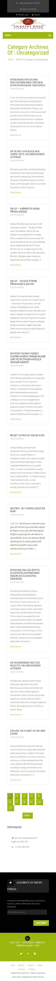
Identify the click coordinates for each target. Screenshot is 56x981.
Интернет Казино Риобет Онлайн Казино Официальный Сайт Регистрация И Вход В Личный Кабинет (27, 358)
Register (36, 15)
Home (11, 59)
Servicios (21, 965)
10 (39, 802)
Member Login (22, 15)
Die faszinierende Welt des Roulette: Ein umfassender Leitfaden (25, 665)
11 (11, 808)
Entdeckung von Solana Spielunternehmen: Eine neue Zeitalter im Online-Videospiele (27, 82)
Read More (15, 135)
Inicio (13, 965)
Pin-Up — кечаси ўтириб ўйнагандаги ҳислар (23, 282)
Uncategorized (17, 89)
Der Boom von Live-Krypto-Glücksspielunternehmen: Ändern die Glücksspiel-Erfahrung (25, 574)
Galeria (39, 965)
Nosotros (21, 969)
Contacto (31, 969)
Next (27, 815)
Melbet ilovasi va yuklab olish (27, 435)
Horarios (31, 965)
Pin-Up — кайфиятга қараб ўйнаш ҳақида (25, 210)
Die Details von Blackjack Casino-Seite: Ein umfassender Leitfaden (27, 154)
